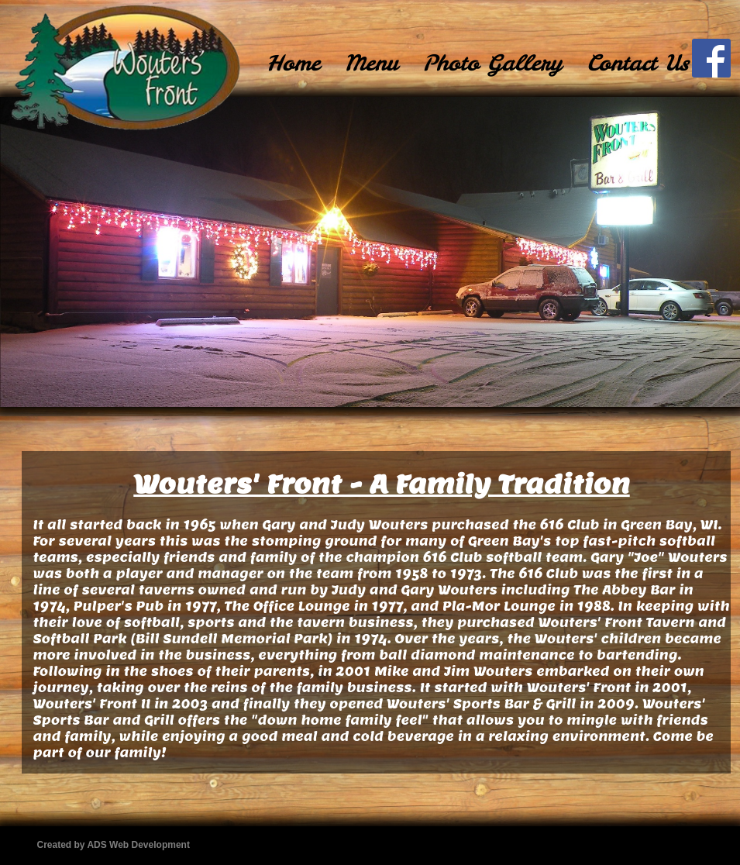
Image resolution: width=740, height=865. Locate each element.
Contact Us (638, 63)
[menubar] (477, 63)
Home (293, 63)
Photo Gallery (491, 63)
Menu (371, 63)
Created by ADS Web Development (113, 844)
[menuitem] (293, 63)
